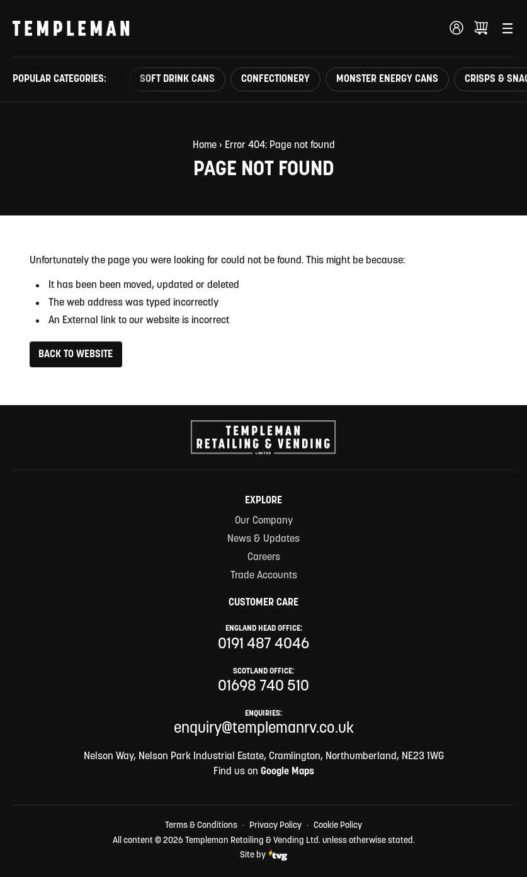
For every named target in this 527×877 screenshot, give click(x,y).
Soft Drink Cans (177, 79)
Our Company (264, 521)
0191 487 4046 (263, 644)
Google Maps (287, 772)
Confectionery (275, 79)
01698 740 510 (263, 686)
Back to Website (75, 355)
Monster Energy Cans (387, 79)
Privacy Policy (275, 825)
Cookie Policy (338, 825)
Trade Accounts (263, 576)
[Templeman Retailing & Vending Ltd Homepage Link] (71, 28)
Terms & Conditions (201, 825)
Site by (264, 855)
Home (205, 145)
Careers (263, 558)
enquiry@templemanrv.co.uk (264, 729)
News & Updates (263, 539)
